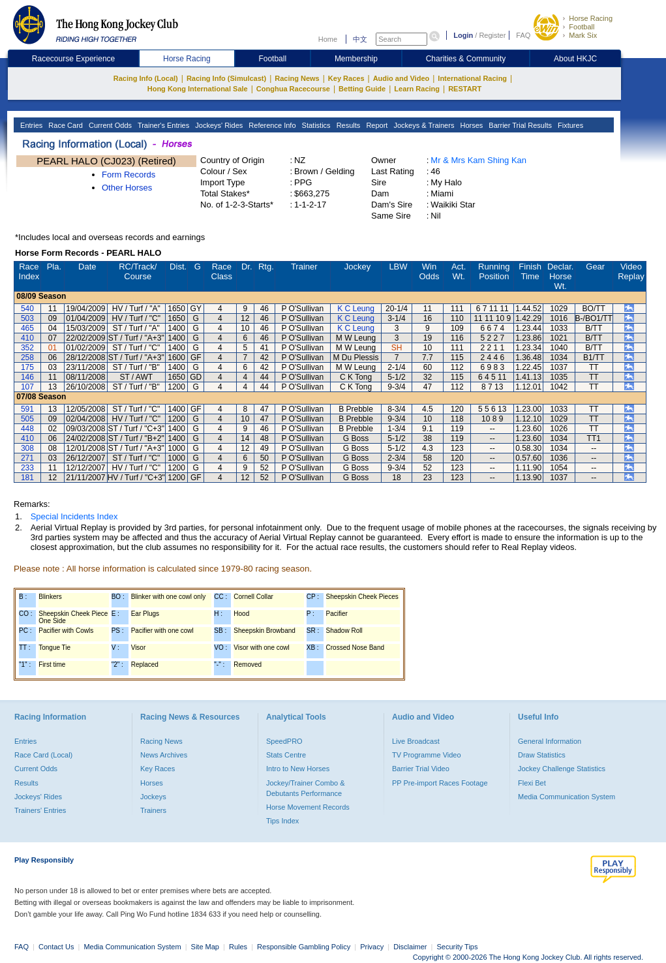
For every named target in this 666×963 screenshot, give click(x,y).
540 (27, 308)
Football (581, 27)
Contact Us (56, 947)
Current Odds (109, 125)
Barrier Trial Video (420, 768)
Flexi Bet (532, 783)
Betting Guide (362, 89)
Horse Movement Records (308, 807)
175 (27, 367)
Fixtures (569, 125)
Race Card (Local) (43, 755)
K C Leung (355, 308)
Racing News (297, 78)
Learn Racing (417, 89)
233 (27, 467)
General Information (549, 741)
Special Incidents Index (74, 516)
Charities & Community (466, 58)
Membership (356, 58)
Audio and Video (401, 78)
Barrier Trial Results (519, 125)
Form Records (128, 174)
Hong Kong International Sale (197, 89)
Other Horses (127, 187)
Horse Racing (591, 18)
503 (27, 318)
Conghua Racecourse (293, 89)
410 (27, 338)
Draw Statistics (542, 755)
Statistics (315, 125)
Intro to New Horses (297, 768)
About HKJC (575, 58)
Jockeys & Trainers (422, 125)
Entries (30, 125)
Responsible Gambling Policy (303, 947)
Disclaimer (410, 947)
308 (27, 448)
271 (27, 458)
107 (27, 386)
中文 (360, 39)
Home (327, 39)
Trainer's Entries (162, 125)
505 (27, 418)
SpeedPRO (284, 741)
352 (27, 347)
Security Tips (457, 947)
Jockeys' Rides (218, 125)
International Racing (472, 78)
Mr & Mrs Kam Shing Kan (478, 160)
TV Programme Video (426, 755)
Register (492, 35)
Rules (239, 947)
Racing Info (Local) (146, 78)
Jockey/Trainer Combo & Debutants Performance (305, 788)
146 (27, 377)
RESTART (464, 89)
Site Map (205, 947)
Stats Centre (286, 755)
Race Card (64, 125)
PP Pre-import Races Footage (440, 783)
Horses (470, 125)
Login (463, 35)
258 (27, 357)
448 (27, 428)
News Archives (163, 755)
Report (375, 125)
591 (27, 409)
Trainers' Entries (40, 810)
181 (27, 477)
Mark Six (583, 35)
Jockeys (153, 797)
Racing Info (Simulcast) (226, 78)
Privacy (372, 947)
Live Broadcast (416, 741)
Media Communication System (566, 797)
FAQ (523, 35)
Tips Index (282, 821)
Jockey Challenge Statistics (561, 768)
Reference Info (271, 125)
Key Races (346, 78)
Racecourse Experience (73, 58)
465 (27, 328)
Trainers (153, 810)
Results (348, 125)
